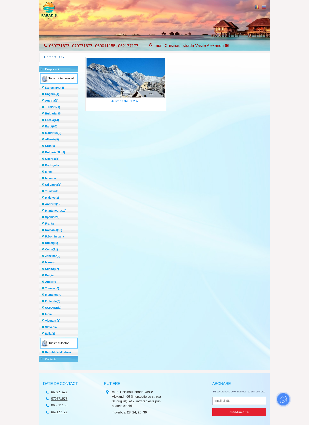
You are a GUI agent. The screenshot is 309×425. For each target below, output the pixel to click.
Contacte (51, 359)
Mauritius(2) (53, 133)
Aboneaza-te (239, 411)
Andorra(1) (52, 204)
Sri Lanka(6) (53, 184)
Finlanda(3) (52, 301)
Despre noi (52, 69)
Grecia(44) (52, 120)
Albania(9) (52, 139)
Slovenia (51, 327)
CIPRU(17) (52, 268)
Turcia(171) (52, 107)
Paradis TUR (54, 57)
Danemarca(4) (54, 87)
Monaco (50, 178)
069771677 (60, 45)
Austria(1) (51, 100)
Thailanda (51, 191)
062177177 (128, 45)
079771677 (83, 45)
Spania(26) (52, 217)
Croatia (50, 145)
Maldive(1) (52, 197)
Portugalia (52, 165)
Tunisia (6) (52, 288)
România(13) (53, 230)
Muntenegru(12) (55, 210)
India (48, 314)
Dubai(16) (51, 243)
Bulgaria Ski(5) (55, 152)
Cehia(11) (51, 249)
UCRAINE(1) (53, 307)
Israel (49, 171)
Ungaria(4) (52, 94)
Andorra (50, 281)
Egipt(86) (51, 126)
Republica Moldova (58, 352)
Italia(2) (50, 333)
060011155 (106, 45)
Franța (49, 223)
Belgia (49, 275)
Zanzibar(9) (52, 256)
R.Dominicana (54, 236)
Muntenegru (53, 294)
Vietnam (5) (52, 320)
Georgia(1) (52, 158)
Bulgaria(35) (53, 113)
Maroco (50, 262)
